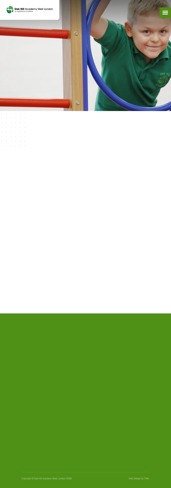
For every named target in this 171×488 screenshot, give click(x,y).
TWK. (146, 478)
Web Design (135, 478)
